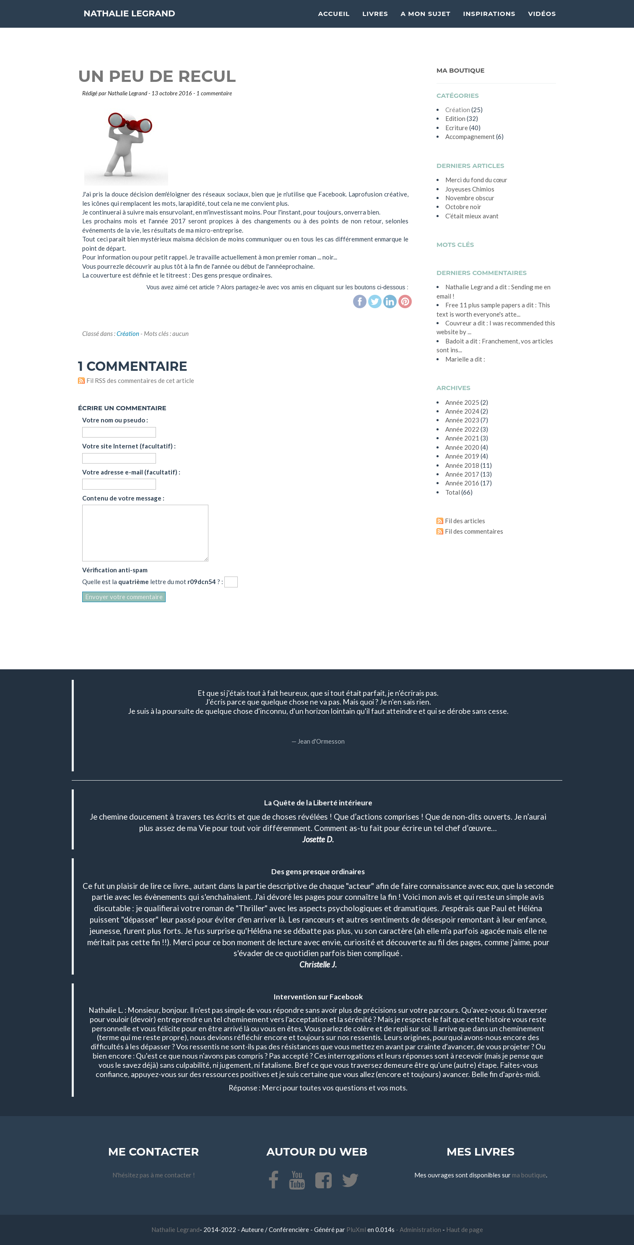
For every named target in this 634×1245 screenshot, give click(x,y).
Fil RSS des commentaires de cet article (140, 380)
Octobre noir (463, 206)
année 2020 (462, 447)
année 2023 (462, 420)
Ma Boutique (461, 70)
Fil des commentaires (474, 531)
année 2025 (462, 402)
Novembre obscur (469, 198)
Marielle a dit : (465, 359)
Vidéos (542, 23)
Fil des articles (465, 520)
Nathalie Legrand (146, 23)
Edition (455, 118)
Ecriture (456, 127)
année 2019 (462, 456)
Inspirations (489, 23)
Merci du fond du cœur (476, 179)
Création (128, 333)
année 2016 (462, 483)
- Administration (418, 1229)
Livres (375, 23)
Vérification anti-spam (115, 570)
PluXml (356, 1229)
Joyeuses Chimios (469, 189)
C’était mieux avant (472, 216)
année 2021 (462, 438)
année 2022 (462, 429)
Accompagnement (470, 136)
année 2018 (462, 465)
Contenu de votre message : (123, 498)
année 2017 (462, 474)
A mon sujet (426, 23)
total (453, 492)
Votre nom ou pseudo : (115, 420)
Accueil (334, 23)
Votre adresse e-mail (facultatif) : (131, 472)
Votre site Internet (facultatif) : (129, 446)
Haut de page (464, 1229)
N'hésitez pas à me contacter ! (153, 1175)
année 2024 (462, 411)
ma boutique (529, 1175)
